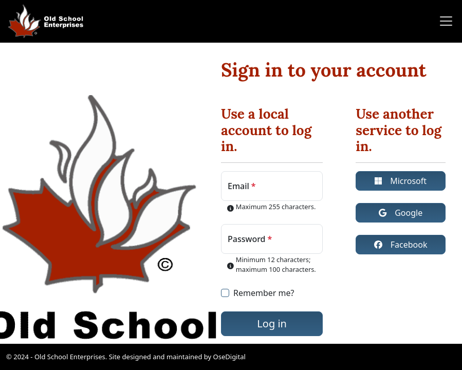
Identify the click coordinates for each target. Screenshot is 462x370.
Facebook (401, 244)
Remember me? (263, 293)
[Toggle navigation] (443, 21)
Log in (272, 323)
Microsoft (401, 181)
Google (400, 212)
